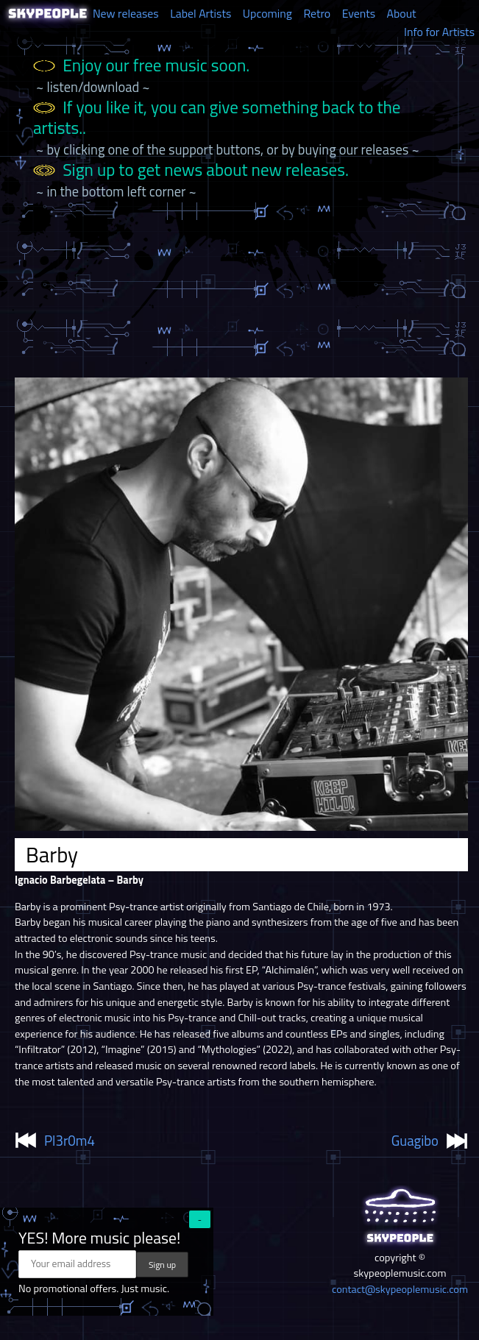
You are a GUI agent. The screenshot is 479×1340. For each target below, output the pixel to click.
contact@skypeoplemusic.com (400, 1289)
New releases (126, 13)
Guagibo (415, 1140)
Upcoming (267, 13)
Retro (316, 13)
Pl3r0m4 (69, 1140)
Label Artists (200, 13)
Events (358, 13)
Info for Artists (439, 31)
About (401, 13)
